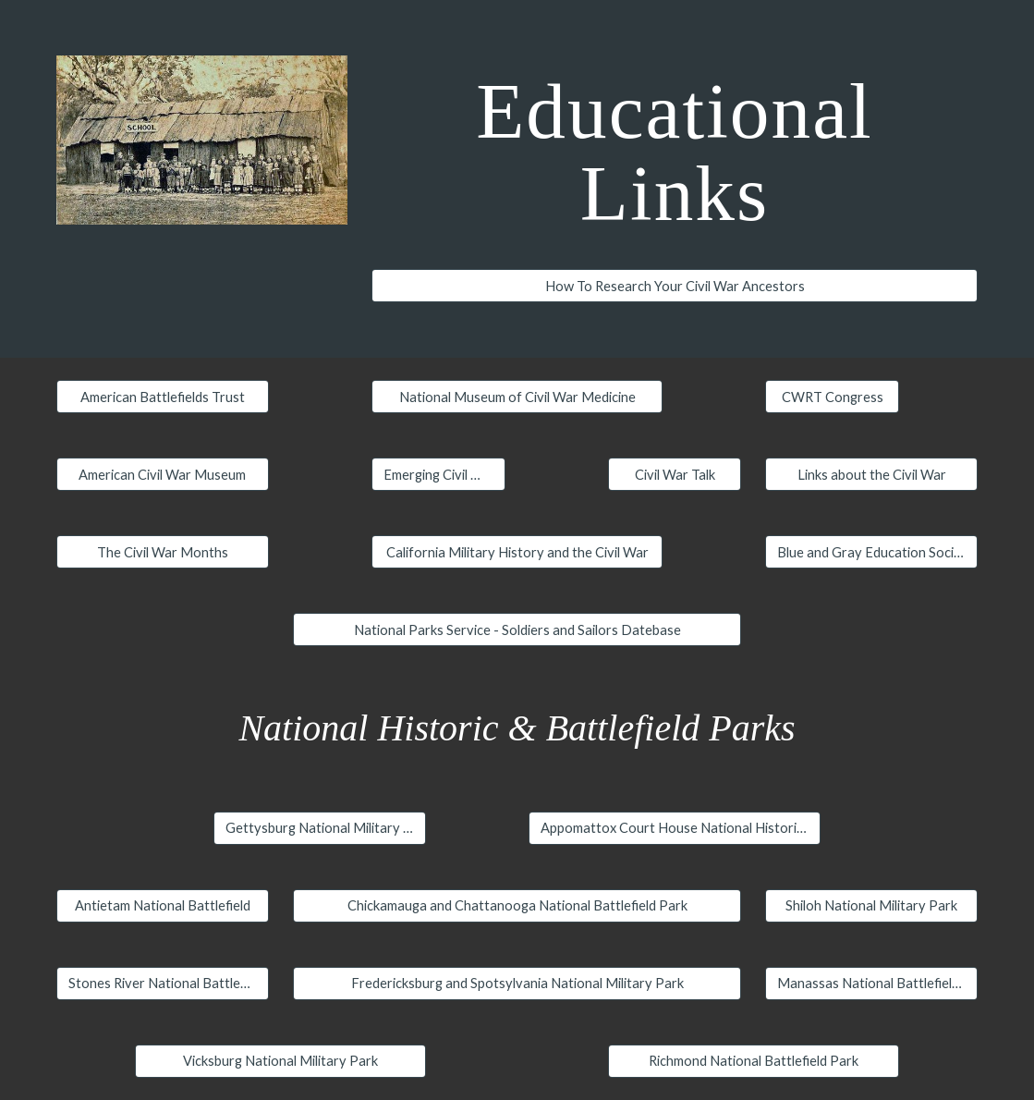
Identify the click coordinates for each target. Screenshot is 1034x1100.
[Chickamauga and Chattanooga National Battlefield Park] (517, 906)
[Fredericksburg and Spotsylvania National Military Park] (517, 983)
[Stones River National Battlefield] (162, 983)
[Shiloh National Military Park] (871, 906)
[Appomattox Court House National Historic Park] (674, 828)
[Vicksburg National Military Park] (280, 1061)
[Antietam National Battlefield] (162, 906)
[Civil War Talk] (675, 474)
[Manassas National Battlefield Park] (871, 983)
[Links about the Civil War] (871, 474)
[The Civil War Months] (162, 552)
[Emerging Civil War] (438, 474)
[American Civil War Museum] (162, 474)
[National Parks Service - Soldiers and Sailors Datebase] (517, 629)
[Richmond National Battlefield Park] (753, 1061)
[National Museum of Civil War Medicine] (517, 396)
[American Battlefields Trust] (162, 396)
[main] (674, 151)
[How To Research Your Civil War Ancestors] (674, 285)
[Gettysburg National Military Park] (319, 828)
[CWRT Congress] (832, 396)
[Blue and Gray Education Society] (871, 552)
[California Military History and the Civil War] (517, 552)
